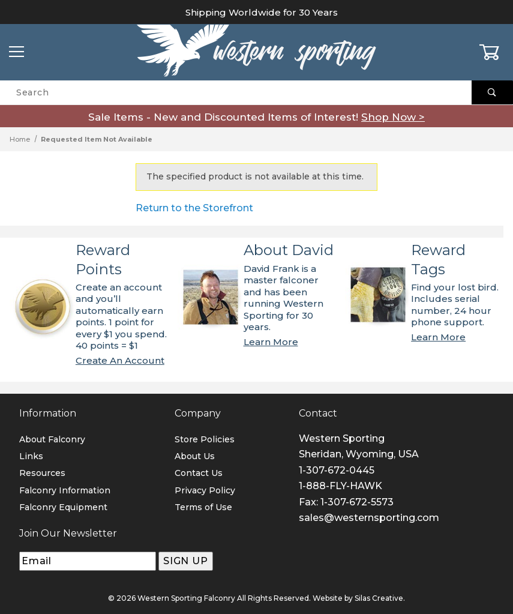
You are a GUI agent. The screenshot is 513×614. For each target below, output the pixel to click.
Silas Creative (379, 598)
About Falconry (52, 439)
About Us (195, 456)
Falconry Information (64, 490)
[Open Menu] (17, 52)
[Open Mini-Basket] (496, 52)
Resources (42, 473)
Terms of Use (203, 507)
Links (31, 456)
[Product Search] (236, 92)
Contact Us (199, 473)
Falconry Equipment (63, 507)
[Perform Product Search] (492, 92)
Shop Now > (393, 117)
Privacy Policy (205, 490)
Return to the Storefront (194, 208)
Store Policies (205, 439)
